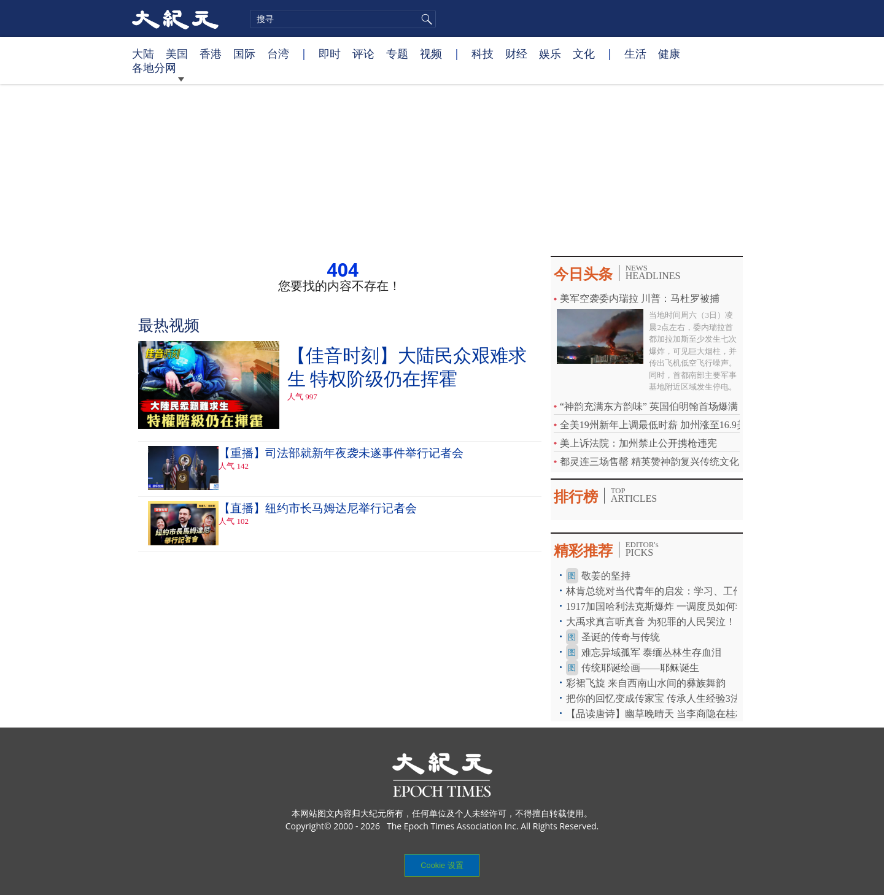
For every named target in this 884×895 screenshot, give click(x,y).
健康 (669, 53)
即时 (330, 53)
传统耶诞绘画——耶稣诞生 (640, 668)
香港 (211, 53)
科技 (482, 53)
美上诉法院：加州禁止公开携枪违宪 (638, 443)
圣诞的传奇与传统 (620, 637)
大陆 (143, 53)
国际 (244, 53)
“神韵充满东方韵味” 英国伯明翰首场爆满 (649, 406)
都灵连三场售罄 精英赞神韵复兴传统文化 (649, 461)
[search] (343, 19)
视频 (431, 53)
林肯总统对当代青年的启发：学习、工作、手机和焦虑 (684, 591)
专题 (397, 53)
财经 (516, 53)
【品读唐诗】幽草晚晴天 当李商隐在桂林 (655, 714)
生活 (635, 53)
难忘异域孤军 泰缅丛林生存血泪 (651, 652)
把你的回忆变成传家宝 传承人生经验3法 (653, 698)
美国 (177, 53)
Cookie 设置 (442, 865)
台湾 (278, 53)
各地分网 (157, 67)
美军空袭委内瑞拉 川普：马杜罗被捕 (639, 298)
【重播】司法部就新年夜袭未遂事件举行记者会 (341, 453)
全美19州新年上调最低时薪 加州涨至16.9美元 (658, 425)
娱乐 (550, 53)
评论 (363, 53)
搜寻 (425, 19)
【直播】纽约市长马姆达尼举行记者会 (318, 508)
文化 (584, 53)
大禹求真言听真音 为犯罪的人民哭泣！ (650, 622)
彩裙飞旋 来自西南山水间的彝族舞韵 (646, 683)
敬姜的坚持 (605, 575)
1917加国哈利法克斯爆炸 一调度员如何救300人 (668, 606)
